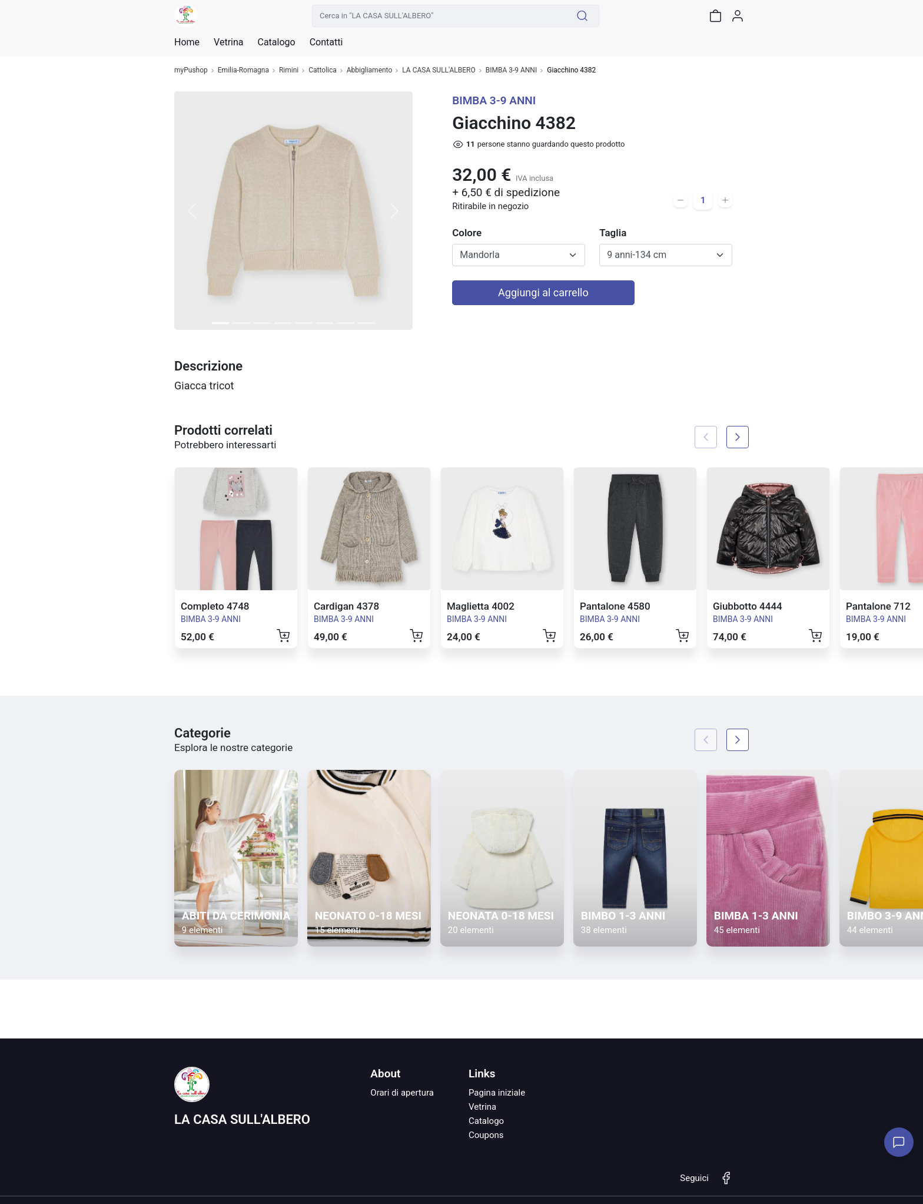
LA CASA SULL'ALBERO (438, 70)
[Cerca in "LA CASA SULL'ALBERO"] (439, 16)
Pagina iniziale (497, 1092)
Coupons (486, 1135)
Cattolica (322, 70)
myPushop (191, 70)
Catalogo (276, 42)
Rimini (288, 70)
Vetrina (482, 1107)
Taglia (612, 233)
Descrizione (208, 366)
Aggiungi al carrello (543, 292)
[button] (192, 210)
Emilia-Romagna (243, 70)
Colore (467, 233)
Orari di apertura (402, 1092)
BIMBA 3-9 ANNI (511, 70)
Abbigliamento (370, 70)
